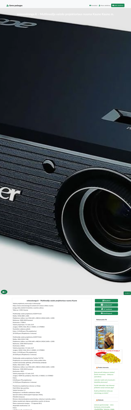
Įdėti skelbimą (117, 5)
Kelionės (101, 400)
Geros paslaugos (14, 5)
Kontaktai (93, 5)
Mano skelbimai (104, 5)
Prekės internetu (103, 367)
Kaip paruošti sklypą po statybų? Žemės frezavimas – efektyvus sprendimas (104, 374)
